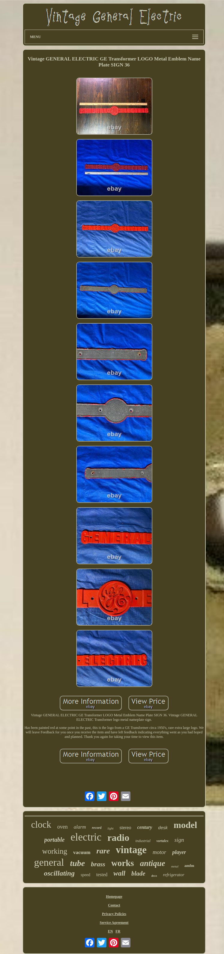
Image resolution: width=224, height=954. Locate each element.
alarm (80, 827)
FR (117, 931)
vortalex (163, 841)
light (110, 828)
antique (152, 863)
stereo (125, 827)
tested (101, 874)
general (49, 862)
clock (41, 824)
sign (179, 840)
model (185, 825)
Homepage (114, 896)
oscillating (59, 873)
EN (110, 931)
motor (159, 852)
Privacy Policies (114, 914)
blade (138, 873)
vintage (131, 849)
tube (77, 863)
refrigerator (173, 874)
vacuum (82, 852)
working (54, 851)
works (122, 863)
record (96, 828)
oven (62, 827)
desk (163, 827)
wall (119, 873)
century (144, 827)
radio (118, 837)
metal (174, 866)
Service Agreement (114, 922)
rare (103, 851)
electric (85, 837)
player (179, 852)
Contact (114, 905)
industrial (143, 840)
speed (85, 875)
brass (98, 864)
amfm (189, 865)
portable (54, 839)
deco (154, 875)
